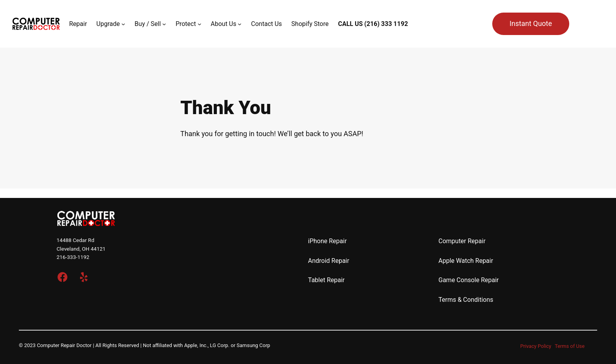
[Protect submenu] (200, 24)
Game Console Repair (468, 280)
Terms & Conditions (465, 299)
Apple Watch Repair (465, 260)
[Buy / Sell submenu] (164, 24)
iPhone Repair (327, 241)
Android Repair (328, 260)
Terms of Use (570, 346)
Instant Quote (531, 23)
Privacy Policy (535, 346)
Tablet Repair (326, 280)
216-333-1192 (73, 257)
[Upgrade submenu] (123, 24)
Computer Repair (462, 241)
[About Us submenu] (240, 24)
